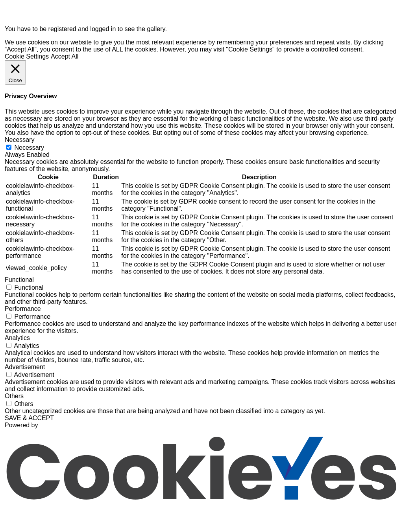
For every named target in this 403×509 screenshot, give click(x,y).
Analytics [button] (17, 337)
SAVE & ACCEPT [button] (29, 418)
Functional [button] (19, 279)
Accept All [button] (64, 56)
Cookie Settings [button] (27, 56)
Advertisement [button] (25, 367)
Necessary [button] (20, 139)
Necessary (29, 147)
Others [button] (14, 396)
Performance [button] (23, 308)
